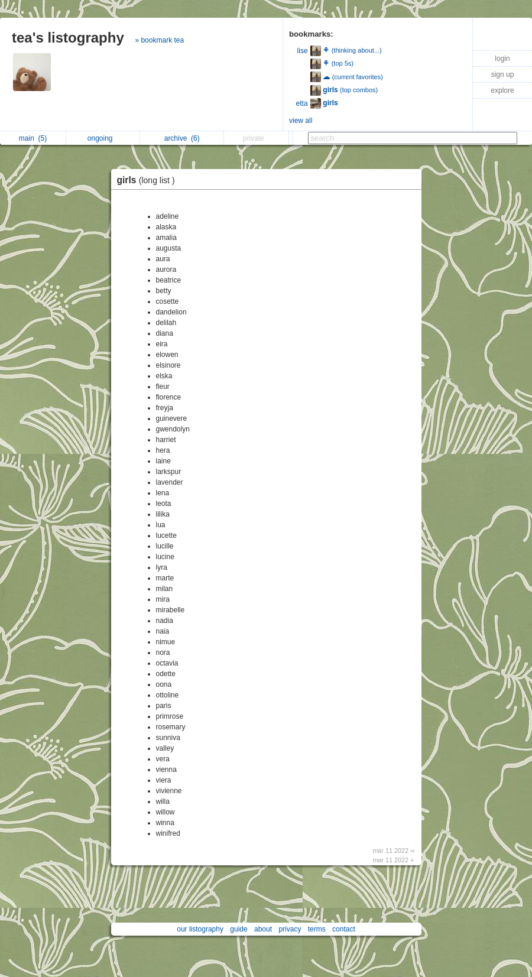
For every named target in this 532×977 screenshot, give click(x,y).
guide (238, 929)
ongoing (103, 138)
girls (149, 180)
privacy (289, 929)
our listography (200, 929)
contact (343, 929)
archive (182, 138)
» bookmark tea (159, 40)
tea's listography (68, 38)
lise (302, 51)
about (263, 929)
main (33, 138)
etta (302, 103)
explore (502, 90)
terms (317, 929)
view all (300, 120)
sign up (502, 74)
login (502, 58)
